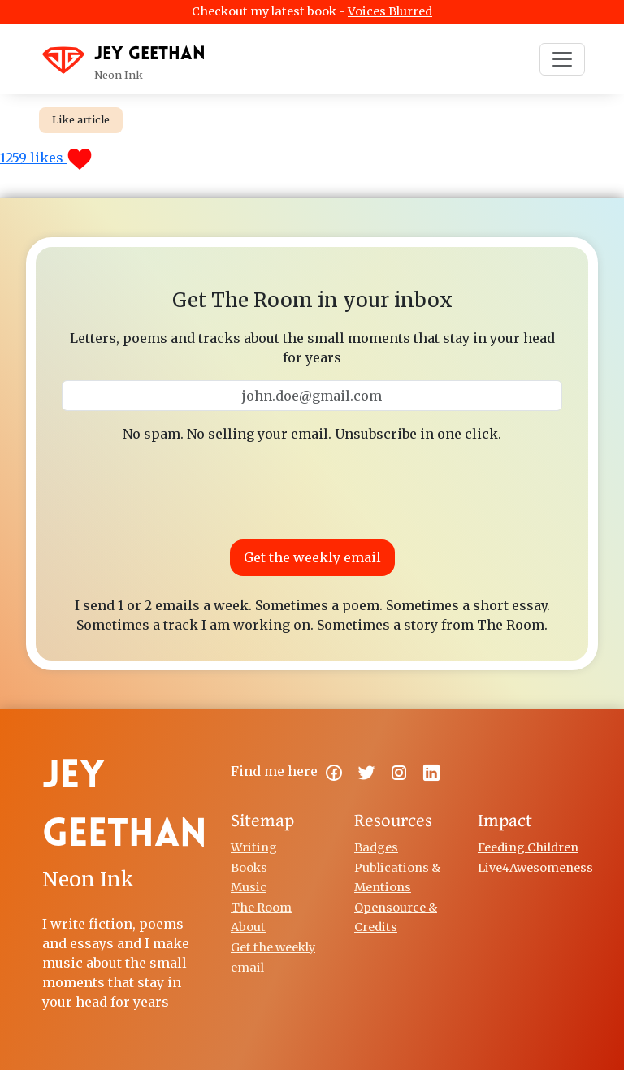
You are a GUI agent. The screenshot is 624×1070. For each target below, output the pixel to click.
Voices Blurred (390, 11)
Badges (376, 847)
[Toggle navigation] (562, 59)
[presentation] (312, 488)
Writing (254, 847)
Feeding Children (528, 847)
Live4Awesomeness (535, 867)
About (248, 927)
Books (249, 867)
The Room (261, 907)
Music (248, 887)
